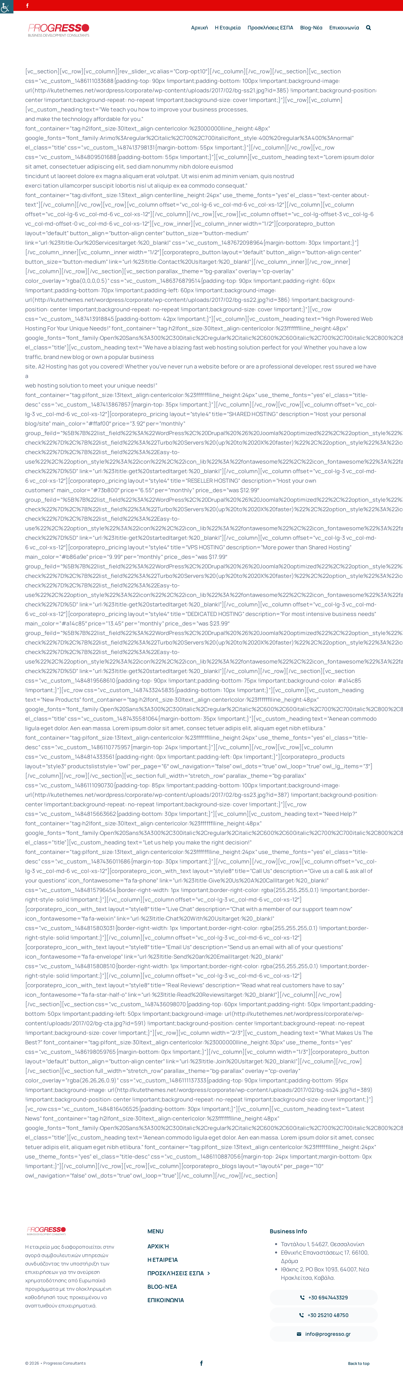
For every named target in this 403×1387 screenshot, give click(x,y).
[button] (368, 27)
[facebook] (201, 1363)
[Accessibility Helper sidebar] (6, 6)
